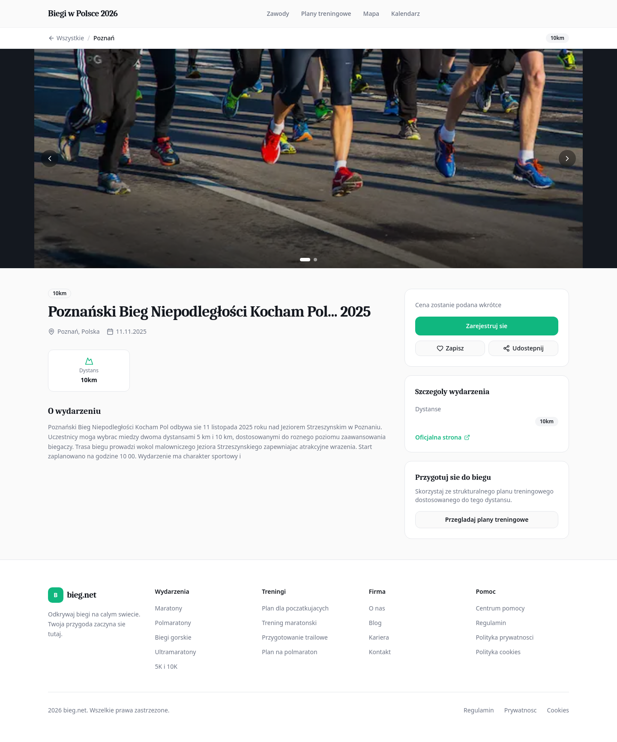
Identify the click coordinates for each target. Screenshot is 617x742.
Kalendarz (405, 13)
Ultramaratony (175, 652)
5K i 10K (166, 666)
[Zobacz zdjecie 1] (305, 259)
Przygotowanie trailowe (295, 637)
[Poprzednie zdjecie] (49, 158)
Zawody (278, 13)
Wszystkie (66, 38)
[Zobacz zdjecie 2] (315, 259)
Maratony (168, 608)
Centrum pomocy (500, 608)
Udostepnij (523, 348)
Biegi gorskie (173, 637)
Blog (375, 623)
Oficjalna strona (442, 437)
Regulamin (491, 623)
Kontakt (380, 652)
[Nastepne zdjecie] (567, 158)
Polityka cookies (498, 652)
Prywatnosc (520, 710)
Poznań (103, 38)
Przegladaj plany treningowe (487, 519)
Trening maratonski (289, 623)
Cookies (558, 710)
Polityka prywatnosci (504, 637)
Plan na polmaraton (289, 652)
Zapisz (450, 348)
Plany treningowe (326, 13)
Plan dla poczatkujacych (295, 608)
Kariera (379, 637)
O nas (377, 608)
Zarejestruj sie (487, 326)
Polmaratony (173, 623)
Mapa (371, 13)
